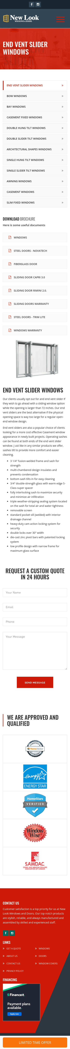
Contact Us (11, 963)
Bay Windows (16, 106)
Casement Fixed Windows (24, 117)
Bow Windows (17, 96)
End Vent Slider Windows (25, 85)
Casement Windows (20, 192)
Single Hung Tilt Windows (25, 160)
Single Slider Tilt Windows (26, 170)
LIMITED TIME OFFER (35, 1042)
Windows (42, 948)
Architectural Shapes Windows (29, 149)
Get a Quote (12, 948)
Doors (40, 956)
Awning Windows (19, 181)
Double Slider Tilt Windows (26, 138)
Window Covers (46, 963)
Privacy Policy (13, 971)
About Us (10, 956)
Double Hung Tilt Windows (26, 128)
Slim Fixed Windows (21, 202)
